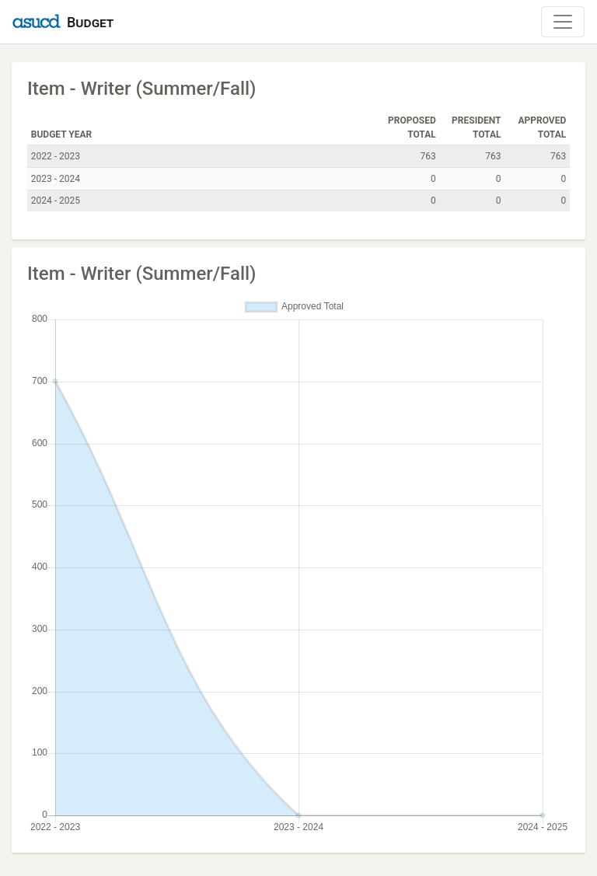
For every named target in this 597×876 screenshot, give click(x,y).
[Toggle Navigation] (563, 21)
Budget (90, 22)
